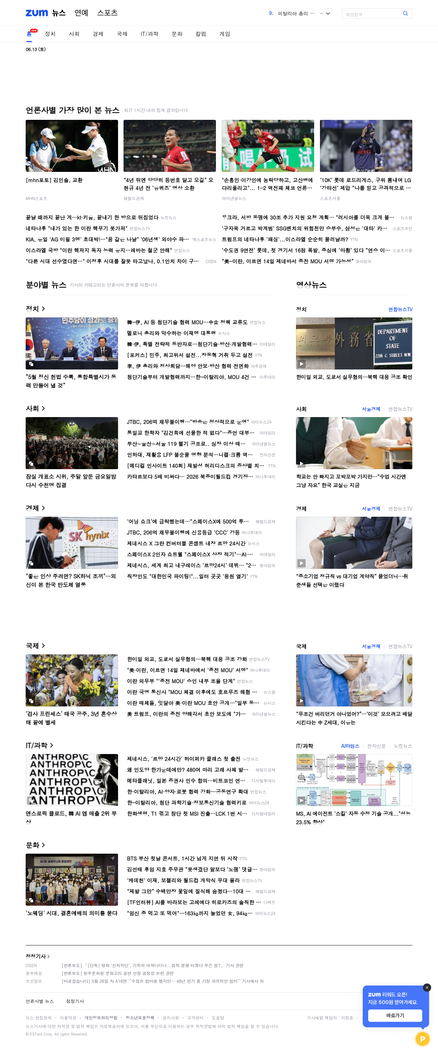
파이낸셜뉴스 (234, 198)
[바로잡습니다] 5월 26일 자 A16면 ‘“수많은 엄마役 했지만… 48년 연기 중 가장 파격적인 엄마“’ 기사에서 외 (163, 981)
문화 (176, 34)
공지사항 (171, 1017)
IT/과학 (149, 34)
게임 (224, 34)
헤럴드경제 (134, 198)
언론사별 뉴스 (40, 1001)
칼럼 (200, 34)
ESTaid (36, 1034)
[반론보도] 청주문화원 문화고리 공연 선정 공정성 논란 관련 (118, 973)
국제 (122, 34)
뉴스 (59, 13)
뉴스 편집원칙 (39, 1017)
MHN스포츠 (36, 198)
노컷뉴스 (403, 745)
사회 (74, 34)
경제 (98, 34)
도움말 (218, 1017)
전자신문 (376, 745)
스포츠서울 (330, 198)
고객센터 (195, 1017)
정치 (50, 34)
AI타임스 (350, 745)
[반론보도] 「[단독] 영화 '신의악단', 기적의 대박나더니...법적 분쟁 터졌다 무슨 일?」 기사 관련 (153, 965)
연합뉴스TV (400, 309)
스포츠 (107, 13)
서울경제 (371, 408)
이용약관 (68, 1017)
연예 (81, 13)
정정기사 (36, 956)
